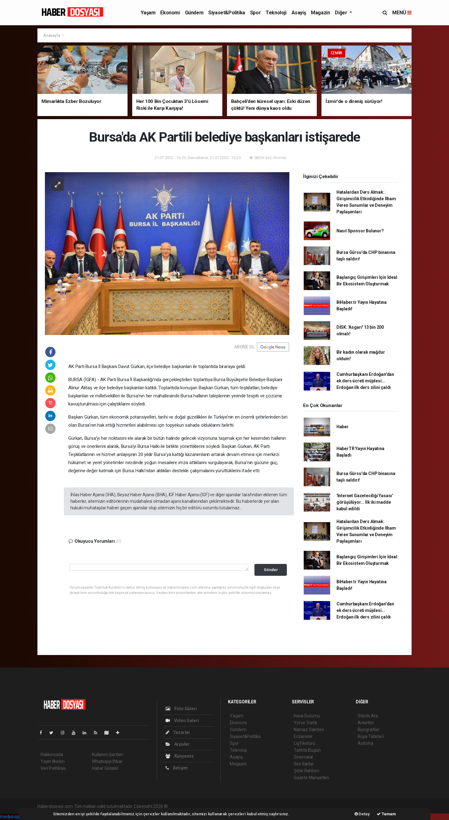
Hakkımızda (52, 754)
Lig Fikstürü (304, 743)
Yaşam (148, 13)
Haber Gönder (105, 768)
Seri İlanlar (304, 763)
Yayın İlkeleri (52, 761)
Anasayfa (52, 35)
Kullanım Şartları (107, 754)
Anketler (366, 722)
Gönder (271, 569)
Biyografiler (369, 729)
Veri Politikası (53, 768)
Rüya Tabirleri (371, 736)
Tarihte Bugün (307, 750)
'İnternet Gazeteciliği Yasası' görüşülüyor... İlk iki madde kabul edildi (364, 502)
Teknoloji (276, 13)
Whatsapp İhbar (107, 761)
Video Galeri (182, 720)
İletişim (177, 767)
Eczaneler (303, 736)
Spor (255, 13)
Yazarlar (178, 732)
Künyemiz (180, 756)
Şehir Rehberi (306, 770)
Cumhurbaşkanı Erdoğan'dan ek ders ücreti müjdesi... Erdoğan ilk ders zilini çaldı (365, 381)
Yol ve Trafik (305, 722)
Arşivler (178, 744)
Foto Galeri (181, 708)
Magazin (320, 13)
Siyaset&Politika (226, 13)
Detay (362, 814)
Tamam (386, 814)
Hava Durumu (307, 715)
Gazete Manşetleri (311, 777)
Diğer (341, 13)
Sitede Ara (368, 715)
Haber (342, 426)
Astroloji (365, 743)
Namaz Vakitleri (309, 729)
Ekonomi (170, 13)
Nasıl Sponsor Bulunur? (360, 230)
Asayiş (299, 13)
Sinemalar (303, 756)
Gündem (194, 13)
